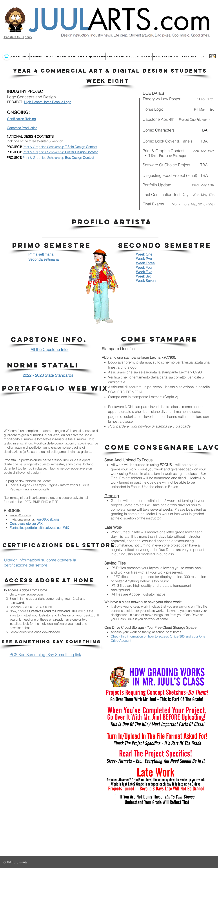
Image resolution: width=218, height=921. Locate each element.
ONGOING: (18, 112)
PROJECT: (14, 147)
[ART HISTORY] (185, 56)
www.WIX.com (20, 515)
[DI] (202, 56)
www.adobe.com (30, 594)
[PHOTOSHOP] (117, 56)
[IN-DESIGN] (163, 56)
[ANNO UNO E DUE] (26, 56)
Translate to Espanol (18, 37)
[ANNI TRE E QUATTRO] (86, 56)
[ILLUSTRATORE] (142, 56)
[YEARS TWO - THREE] (48, 56)
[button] (110, 71)
